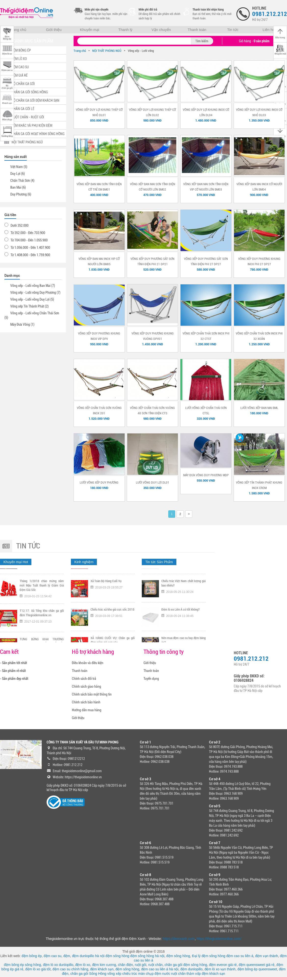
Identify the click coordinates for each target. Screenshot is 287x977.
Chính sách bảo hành (86, 702)
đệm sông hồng (117, 956)
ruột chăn (155, 965)
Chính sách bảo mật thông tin (92, 694)
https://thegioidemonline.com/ (219, 939)
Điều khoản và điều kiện (87, 663)
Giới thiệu (54, 30)
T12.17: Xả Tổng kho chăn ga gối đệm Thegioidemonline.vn (42, 636)
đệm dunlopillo (191, 969)
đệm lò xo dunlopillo (58, 965)
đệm (66, 956)
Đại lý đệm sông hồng (208, 956)
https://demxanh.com (179, 939)
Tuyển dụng (151, 679)
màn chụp (146, 974)
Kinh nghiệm (83, 562)
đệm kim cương (104, 965)
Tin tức (232, 30)
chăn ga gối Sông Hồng (88, 974)
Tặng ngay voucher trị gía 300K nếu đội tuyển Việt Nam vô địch (42, 578)
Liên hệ (269, 30)
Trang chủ (18, 30)
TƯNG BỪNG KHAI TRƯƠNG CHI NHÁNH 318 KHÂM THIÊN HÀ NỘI (113, 578)
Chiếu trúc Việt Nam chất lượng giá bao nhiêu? (183, 606)
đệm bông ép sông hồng (22, 965)
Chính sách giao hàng (86, 686)
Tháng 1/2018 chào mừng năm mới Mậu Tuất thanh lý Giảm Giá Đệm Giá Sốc (42, 608)
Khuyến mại (89, 30)
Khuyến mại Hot (15, 562)
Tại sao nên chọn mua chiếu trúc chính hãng (183, 578)
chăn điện (125, 965)
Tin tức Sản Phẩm (159, 562)
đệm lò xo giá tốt (38, 969)
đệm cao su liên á (239, 956)
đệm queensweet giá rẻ (256, 965)
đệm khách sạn (101, 969)
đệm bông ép (32, 956)
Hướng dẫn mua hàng (86, 710)
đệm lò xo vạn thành (220, 969)
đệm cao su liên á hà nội (159, 969)
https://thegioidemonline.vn (83, 777)
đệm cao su (53, 956)
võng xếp (114, 974)
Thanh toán (197, 30)
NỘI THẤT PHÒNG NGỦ (106, 51)
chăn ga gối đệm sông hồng (186, 965)
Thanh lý (125, 30)
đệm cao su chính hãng (70, 969)
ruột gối (140, 965)
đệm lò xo (82, 965)
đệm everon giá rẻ (223, 965)
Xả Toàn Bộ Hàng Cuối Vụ (106, 604)
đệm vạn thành (266, 956)
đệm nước (162, 974)
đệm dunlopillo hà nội (88, 956)
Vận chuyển (161, 30)
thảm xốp (193, 974)
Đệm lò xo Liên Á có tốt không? (180, 632)
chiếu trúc (129, 974)
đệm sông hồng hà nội (147, 956)
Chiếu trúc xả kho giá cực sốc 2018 (112, 632)
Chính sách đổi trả (84, 679)
